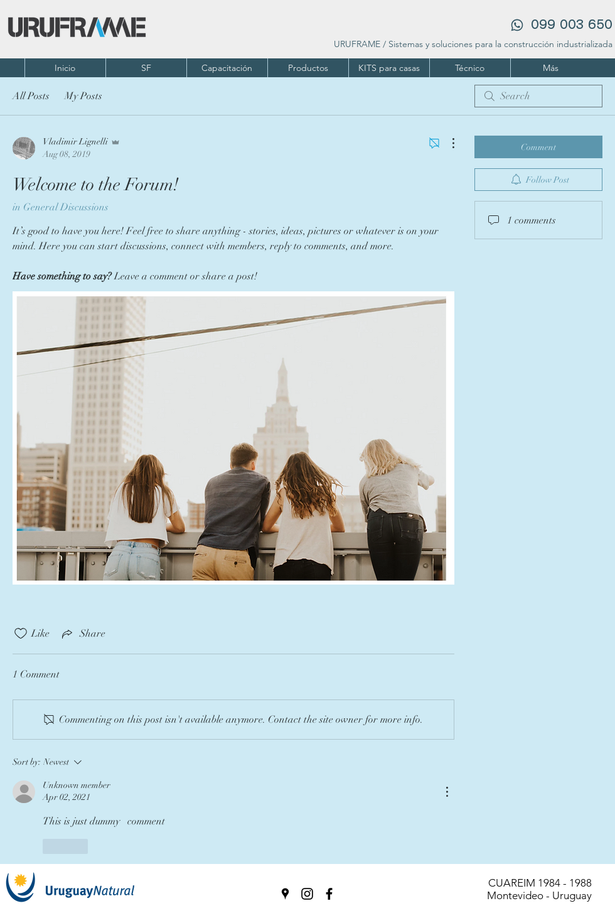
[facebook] (329, 894)
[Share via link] (82, 633)
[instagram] (307, 894)
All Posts (31, 96)
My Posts (83, 96)
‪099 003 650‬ (569, 25)
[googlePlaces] (285, 894)
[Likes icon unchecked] (21, 633)
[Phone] (517, 25)
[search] (538, 96)
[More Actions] (446, 143)
